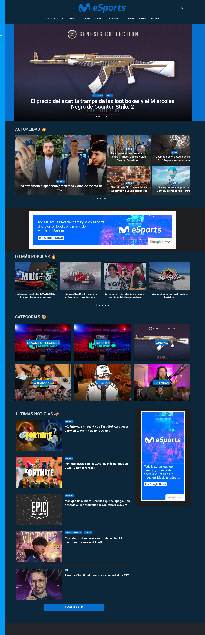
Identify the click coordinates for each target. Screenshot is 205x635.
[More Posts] (74, 607)
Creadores (113, 18)
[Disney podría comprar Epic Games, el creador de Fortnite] (174, 180)
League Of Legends (54, 18)
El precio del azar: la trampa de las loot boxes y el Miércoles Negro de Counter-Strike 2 (102, 104)
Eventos (99, 18)
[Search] (182, 8)
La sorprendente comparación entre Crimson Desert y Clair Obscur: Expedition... (129, 157)
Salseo (142, 18)
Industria (129, 18)
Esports (73, 18)
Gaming (86, 18)
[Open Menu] (186, 8)
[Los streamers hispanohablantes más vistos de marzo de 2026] (60, 165)
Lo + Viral (155, 18)
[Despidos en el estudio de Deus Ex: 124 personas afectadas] (174, 150)
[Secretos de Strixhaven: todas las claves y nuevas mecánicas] (129, 180)
